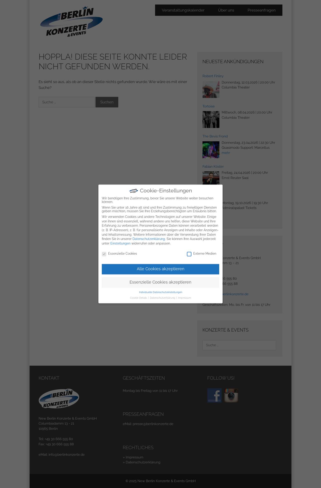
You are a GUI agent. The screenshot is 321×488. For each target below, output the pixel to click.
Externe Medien (201, 250)
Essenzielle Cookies (119, 250)
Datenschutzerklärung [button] (163, 294)
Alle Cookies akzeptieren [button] (160, 265)
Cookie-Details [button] (139, 294)
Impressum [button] (184, 294)
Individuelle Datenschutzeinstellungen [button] (160, 289)
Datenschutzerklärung (149, 235)
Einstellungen (120, 240)
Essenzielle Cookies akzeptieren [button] (160, 279)
